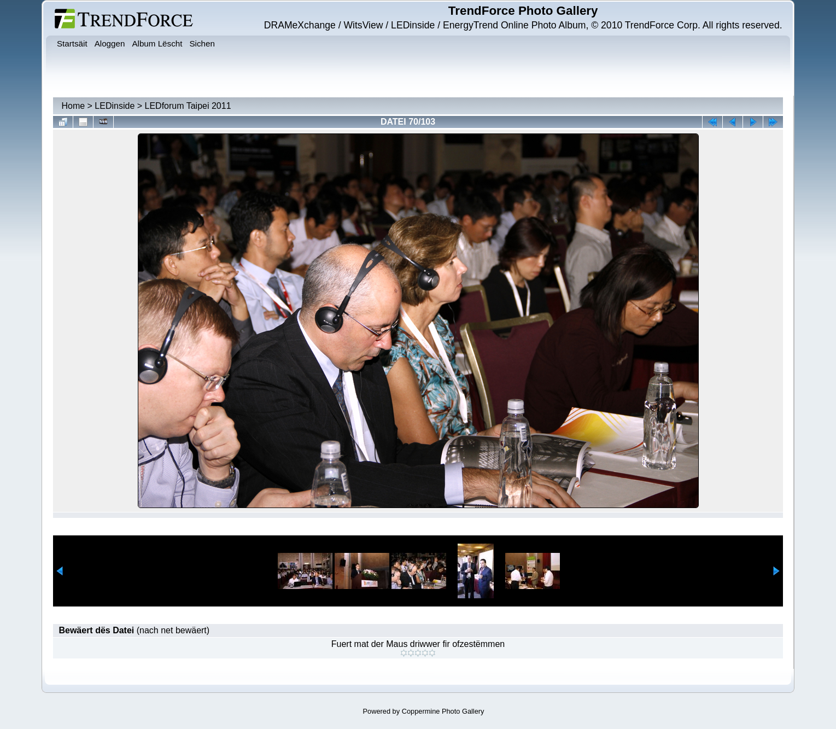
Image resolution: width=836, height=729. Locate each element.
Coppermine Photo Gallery (443, 711)
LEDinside (115, 105)
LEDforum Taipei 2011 (188, 105)
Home (73, 105)
